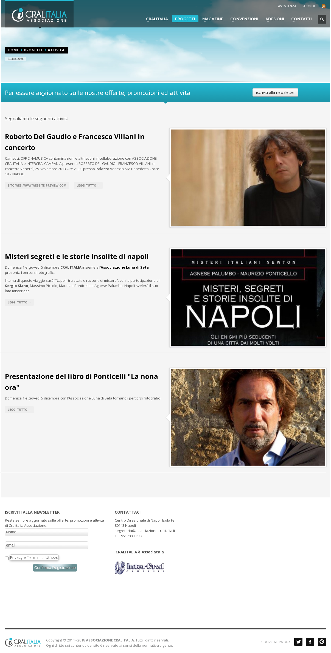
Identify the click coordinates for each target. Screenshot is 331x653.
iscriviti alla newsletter (275, 92)
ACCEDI (309, 6)
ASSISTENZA (287, 6)
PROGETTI (183, 19)
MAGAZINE (211, 19)
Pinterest (322, 642)
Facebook (310, 642)
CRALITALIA (155, 19)
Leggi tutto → (88, 185)
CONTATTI (300, 19)
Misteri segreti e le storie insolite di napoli (77, 256)
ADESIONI (273, 19)
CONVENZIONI (242, 19)
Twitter (298, 642)
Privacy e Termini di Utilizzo (34, 557)
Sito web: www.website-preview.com (37, 185)
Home (13, 49)
